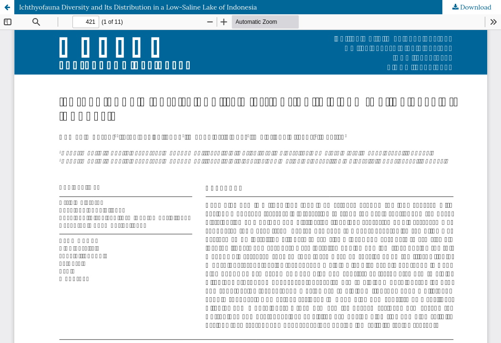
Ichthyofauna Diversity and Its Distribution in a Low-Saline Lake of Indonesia (138, 7)
